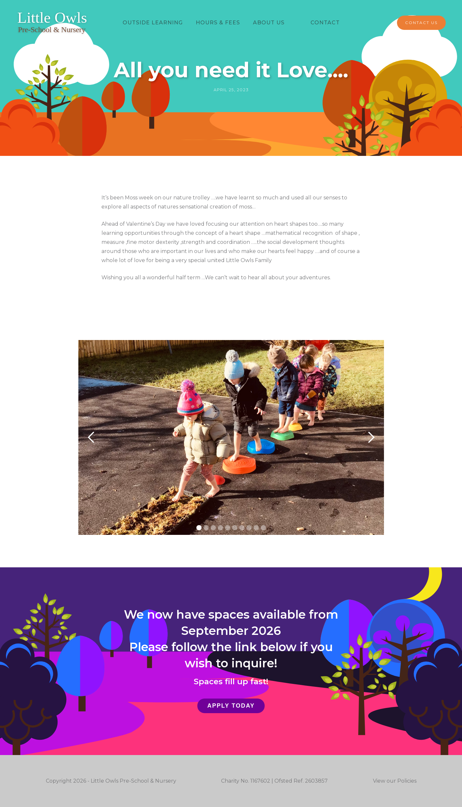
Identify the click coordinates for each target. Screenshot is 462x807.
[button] (91, 437)
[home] (52, 23)
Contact (325, 22)
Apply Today (231, 705)
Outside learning (153, 22)
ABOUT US (268, 22)
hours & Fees (218, 22)
